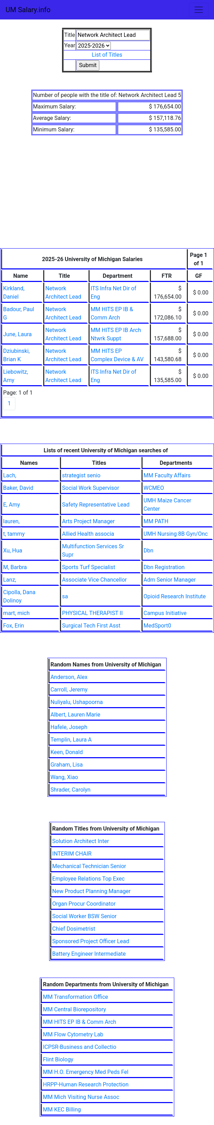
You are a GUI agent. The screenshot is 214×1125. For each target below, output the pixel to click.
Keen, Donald (67, 752)
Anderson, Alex (69, 677)
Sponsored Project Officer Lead (90, 941)
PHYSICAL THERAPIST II (92, 613)
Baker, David (18, 488)
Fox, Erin (13, 625)
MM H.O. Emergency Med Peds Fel (85, 1072)
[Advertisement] (107, 196)
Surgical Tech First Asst (91, 625)
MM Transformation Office (75, 997)
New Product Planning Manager (91, 891)
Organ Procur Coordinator (84, 903)
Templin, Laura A (71, 739)
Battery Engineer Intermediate (89, 953)
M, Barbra (15, 567)
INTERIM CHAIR (72, 853)
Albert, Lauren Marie (75, 714)
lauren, (11, 521)
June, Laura (17, 334)
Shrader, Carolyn (71, 789)
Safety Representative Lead (96, 504)
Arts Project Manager (88, 521)
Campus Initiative (165, 613)
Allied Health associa (88, 534)
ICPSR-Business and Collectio (79, 1047)
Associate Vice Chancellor (94, 579)
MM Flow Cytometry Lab (73, 1034)
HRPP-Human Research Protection (86, 1084)
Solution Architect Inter (80, 841)
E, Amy (11, 504)
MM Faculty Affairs (167, 475)
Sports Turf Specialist (88, 567)
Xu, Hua (12, 550)
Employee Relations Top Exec (88, 878)
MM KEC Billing (62, 1109)
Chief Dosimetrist (73, 928)
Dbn (148, 550)
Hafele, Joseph (69, 727)
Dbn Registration (164, 567)
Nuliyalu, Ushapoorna (77, 702)
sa (65, 596)
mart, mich (16, 613)
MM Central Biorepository (74, 1009)
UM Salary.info (28, 10)
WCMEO (154, 488)
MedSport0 (157, 625)
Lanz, (9, 579)
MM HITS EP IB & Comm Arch (79, 1022)
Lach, (9, 475)
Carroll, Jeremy (69, 689)
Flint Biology (58, 1059)
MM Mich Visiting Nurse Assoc (81, 1097)
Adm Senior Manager (170, 579)
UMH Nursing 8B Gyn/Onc (176, 534)
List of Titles (107, 54)
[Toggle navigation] (198, 10)
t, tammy (14, 534)
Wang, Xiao (64, 777)
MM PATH (156, 521)
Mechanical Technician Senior (89, 866)
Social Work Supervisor (90, 488)
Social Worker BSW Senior (84, 916)
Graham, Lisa (67, 764)
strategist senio (81, 475)
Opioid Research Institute (175, 596)
